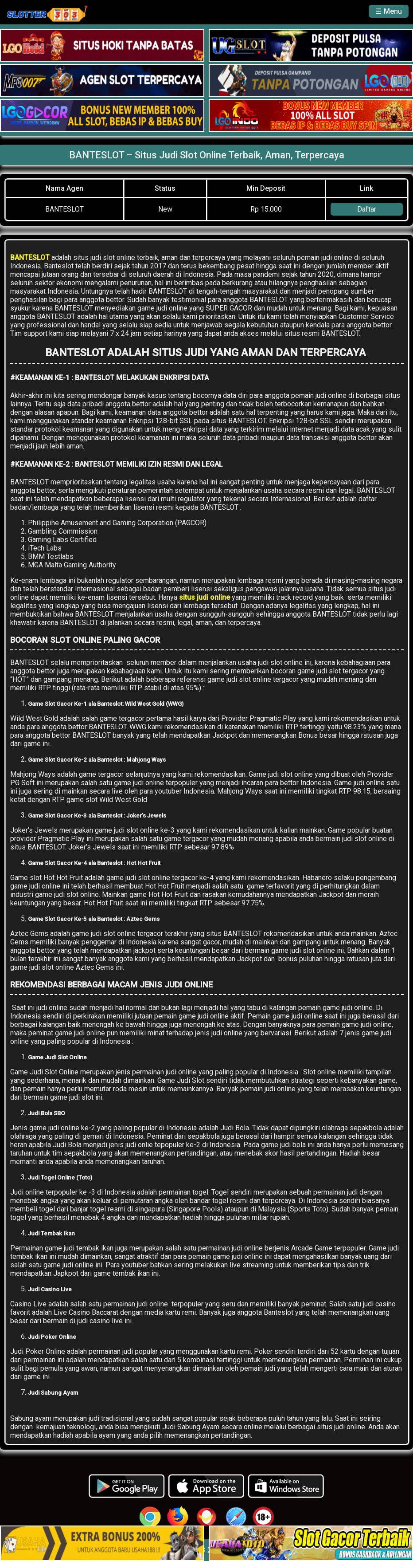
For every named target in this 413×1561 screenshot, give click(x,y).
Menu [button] (393, 11)
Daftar (366, 209)
